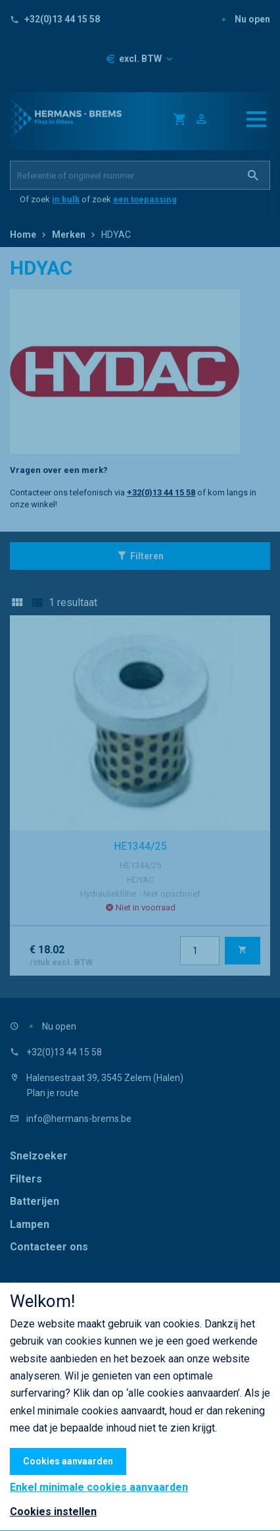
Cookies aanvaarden (68, 1461)
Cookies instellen (53, 1511)
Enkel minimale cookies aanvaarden (99, 1487)
